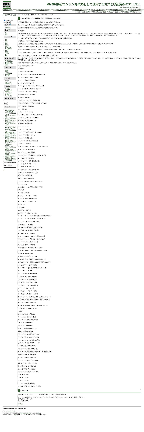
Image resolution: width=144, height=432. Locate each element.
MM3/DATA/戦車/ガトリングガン (10, 121)
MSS (6, 34)
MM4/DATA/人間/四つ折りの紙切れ (10, 135)
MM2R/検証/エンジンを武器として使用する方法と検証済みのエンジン (93, 4)
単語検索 (126, 12)
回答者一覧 (9, 90)
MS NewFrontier (9, 62)
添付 (104, 12)
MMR (6, 42)
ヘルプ (138, 12)
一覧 (120, 12)
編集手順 (7, 80)
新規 (116, 12)
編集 (83, 12)
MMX (6, 50)
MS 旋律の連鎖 (9, 60)
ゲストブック (8, 72)
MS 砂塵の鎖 (8, 47)
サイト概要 (8, 27)
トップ (78, 12)
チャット (7, 71)
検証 (14, 14)
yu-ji (16, 414)
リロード (110, 12)
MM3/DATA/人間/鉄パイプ (10, 116)
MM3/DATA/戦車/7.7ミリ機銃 (10, 124)
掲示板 (6, 70)
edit (4, 169)
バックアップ (98, 12)
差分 (91, 12)
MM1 (6, 39)
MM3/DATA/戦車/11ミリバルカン (10, 118)
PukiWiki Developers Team (26, 413)
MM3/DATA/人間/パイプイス (10, 130)
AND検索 (8, 20)
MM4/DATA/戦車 (9, 149)
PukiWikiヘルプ (9, 82)
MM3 (6, 43)
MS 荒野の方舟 (9, 63)
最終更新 (132, 12)
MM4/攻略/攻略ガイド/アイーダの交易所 (10, 133)
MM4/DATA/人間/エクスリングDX (10, 142)
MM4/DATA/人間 (9, 140)
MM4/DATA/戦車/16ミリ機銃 (10, 147)
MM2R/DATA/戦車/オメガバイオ (10, 151)
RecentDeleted (8, 144)
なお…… (20, 403)
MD (5, 32)
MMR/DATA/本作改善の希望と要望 (10, 159)
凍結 (87, 12)
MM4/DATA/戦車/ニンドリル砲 (10, 113)
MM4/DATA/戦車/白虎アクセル (10, 138)
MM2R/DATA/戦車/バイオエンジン (10, 154)
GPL (39, 413)
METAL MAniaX (11, 411)
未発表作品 (8, 91)
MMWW (7, 52)
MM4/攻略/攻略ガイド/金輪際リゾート (10, 111)
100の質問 (7, 88)
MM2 (6, 40)
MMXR (6, 51)
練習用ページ (8, 83)
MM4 (6, 46)
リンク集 (7, 75)
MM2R (10, 14)
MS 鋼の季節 (8, 48)
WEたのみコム (8, 93)
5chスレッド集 (8, 95)
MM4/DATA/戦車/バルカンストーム (10, 156)
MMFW (6, 65)
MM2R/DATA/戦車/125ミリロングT (10, 128)
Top (6, 14)
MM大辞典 (7, 74)
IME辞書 (7, 94)
